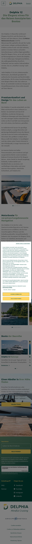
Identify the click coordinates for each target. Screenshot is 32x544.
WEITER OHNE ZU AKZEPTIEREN (23, 243)
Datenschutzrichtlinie (7, 287)
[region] (16, 272)
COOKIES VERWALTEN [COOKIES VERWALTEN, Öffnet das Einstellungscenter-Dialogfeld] (16, 294)
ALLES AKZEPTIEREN (16, 298)
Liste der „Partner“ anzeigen (9, 289)
